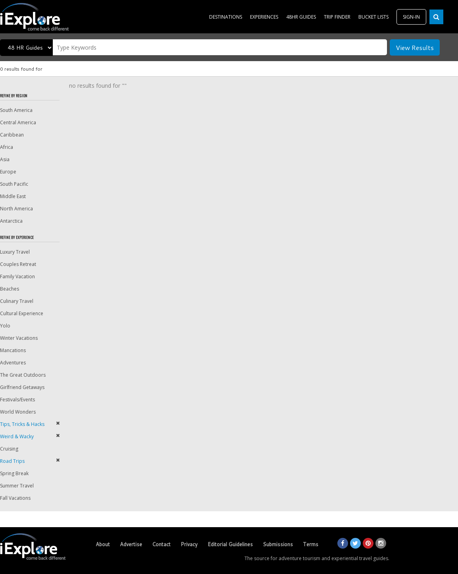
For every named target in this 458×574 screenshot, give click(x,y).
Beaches (9, 288)
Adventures (13, 362)
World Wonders (18, 411)
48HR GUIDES (301, 16)
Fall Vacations (15, 498)
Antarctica (11, 221)
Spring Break (14, 473)
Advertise (131, 544)
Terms (310, 544)
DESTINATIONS (225, 16)
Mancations (13, 350)
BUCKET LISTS (373, 16)
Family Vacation (17, 276)
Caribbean (12, 134)
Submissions (278, 544)
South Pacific (14, 184)
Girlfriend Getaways (22, 387)
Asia (5, 159)
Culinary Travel (16, 301)
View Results (415, 47)
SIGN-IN (411, 16)
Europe (8, 171)
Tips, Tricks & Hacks (22, 424)
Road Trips (12, 461)
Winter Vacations (19, 338)
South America (16, 110)
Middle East (13, 196)
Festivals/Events (17, 399)
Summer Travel (17, 485)
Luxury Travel (15, 251)
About (103, 544)
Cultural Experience (21, 313)
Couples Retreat (18, 264)
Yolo (5, 325)
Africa (6, 147)
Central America (18, 122)
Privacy (189, 544)
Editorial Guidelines (230, 544)
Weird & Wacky (17, 436)
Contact (161, 544)
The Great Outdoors (23, 375)
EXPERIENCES (264, 16)
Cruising (9, 448)
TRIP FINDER (337, 16)
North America (16, 208)
